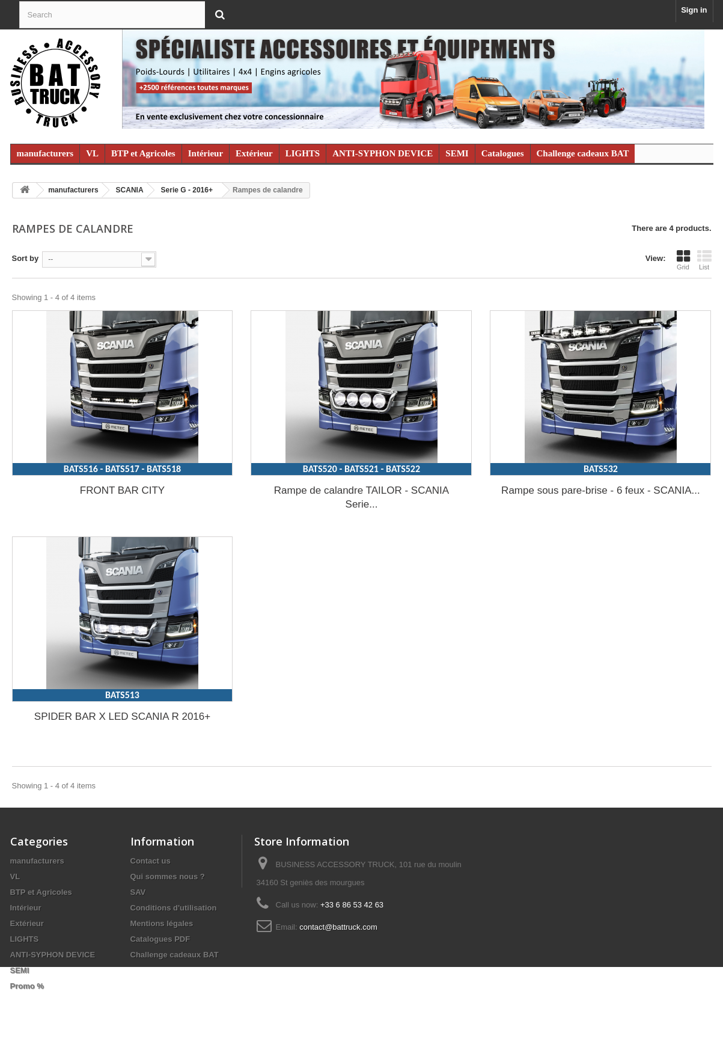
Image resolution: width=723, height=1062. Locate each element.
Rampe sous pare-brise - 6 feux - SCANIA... (600, 490)
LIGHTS (302, 153)
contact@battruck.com (338, 927)
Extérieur (254, 153)
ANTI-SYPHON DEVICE (382, 153)
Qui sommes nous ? (167, 876)
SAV (138, 892)
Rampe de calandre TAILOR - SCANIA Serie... (361, 497)
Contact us (150, 860)
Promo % (27, 985)
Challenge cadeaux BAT (583, 153)
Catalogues (502, 153)
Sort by (25, 258)
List (704, 260)
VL (92, 153)
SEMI (456, 153)
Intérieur (205, 153)
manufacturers (45, 153)
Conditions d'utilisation (173, 907)
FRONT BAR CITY (122, 490)
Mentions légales (162, 923)
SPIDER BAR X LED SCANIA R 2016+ (122, 716)
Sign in (694, 9)
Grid (683, 260)
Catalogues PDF (160, 939)
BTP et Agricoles (143, 153)
